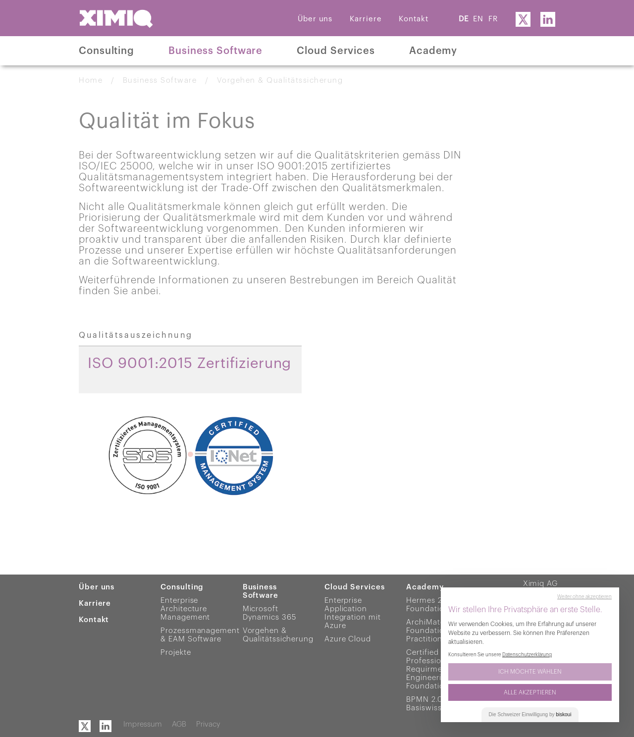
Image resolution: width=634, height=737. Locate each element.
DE (464, 19)
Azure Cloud (347, 639)
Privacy (208, 724)
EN (478, 19)
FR (493, 19)
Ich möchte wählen (530, 672)
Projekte (175, 652)
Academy (433, 51)
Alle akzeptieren (530, 692)
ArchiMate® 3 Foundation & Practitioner (431, 631)
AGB (179, 724)
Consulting (106, 51)
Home (91, 80)
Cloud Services (336, 51)
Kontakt (413, 19)
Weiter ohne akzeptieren (584, 596)
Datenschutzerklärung (527, 654)
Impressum (142, 724)
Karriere (365, 19)
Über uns (315, 19)
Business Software (215, 51)
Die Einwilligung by (530, 714)
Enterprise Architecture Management (185, 609)
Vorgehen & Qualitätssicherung (280, 80)
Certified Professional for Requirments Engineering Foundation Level (438, 669)
